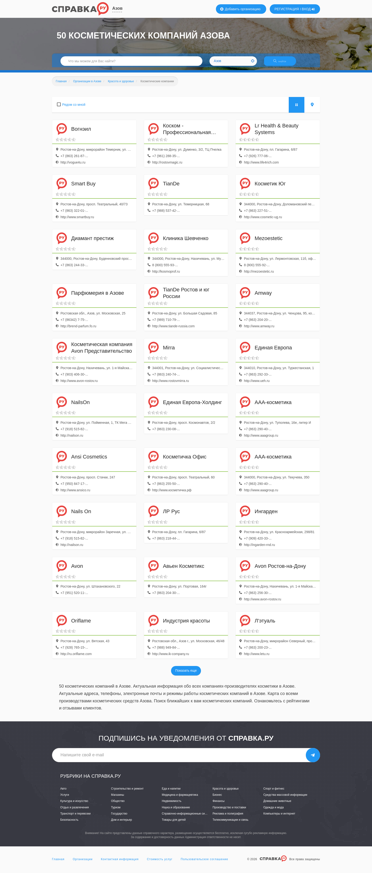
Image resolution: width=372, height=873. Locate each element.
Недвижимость (171, 804)
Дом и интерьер (121, 822)
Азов (117, 8)
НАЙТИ (282, 63)
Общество (118, 804)
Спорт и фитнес (273, 791)
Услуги (64, 798)
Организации (83, 862)
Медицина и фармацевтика (180, 798)
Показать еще (186, 673)
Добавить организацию (240, 9)
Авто (63, 791)
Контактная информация (120, 862)
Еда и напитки (171, 791)
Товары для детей (174, 822)
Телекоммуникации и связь (230, 822)
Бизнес (217, 798)
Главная (58, 862)
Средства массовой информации (285, 798)
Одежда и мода (273, 810)
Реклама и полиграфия (228, 816)
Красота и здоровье (226, 791)
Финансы (218, 804)
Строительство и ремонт (127, 791)
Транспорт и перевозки (75, 816)
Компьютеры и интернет (279, 816)
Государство (119, 816)
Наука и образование (176, 810)
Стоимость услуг (159, 862)
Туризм (116, 810)
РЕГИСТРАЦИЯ (286, 9)
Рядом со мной (73, 107)
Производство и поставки (229, 810)
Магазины (117, 798)
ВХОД (308, 9)
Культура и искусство (74, 804)
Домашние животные (277, 804)
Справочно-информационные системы (187, 816)
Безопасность (69, 822)
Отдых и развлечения (74, 810)
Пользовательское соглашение (204, 862)
